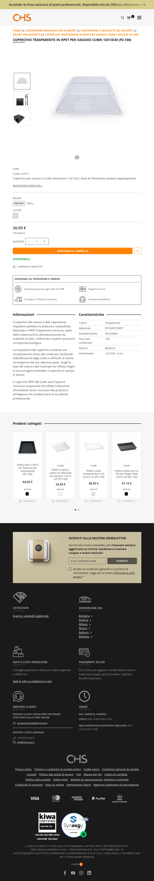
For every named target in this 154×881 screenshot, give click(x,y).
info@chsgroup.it (25, 742)
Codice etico (60, 779)
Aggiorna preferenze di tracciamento (116, 784)
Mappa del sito (93, 774)
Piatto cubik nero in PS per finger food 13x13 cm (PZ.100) (127, 474)
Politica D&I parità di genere (56, 774)
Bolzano (86, 636)
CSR (78, 774)
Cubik (16, 168)
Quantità (18, 241)
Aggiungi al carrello (72, 251)
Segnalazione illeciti (78, 784)
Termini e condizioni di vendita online (57, 769)
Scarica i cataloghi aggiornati (31, 616)
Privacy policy (23, 769)
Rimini (84, 628)
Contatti (32, 774)
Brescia (85, 620)
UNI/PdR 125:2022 (47, 839)
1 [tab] (75, 509)
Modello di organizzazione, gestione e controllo (99, 779)
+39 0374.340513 (26, 738)
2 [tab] (78, 509)
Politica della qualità (38, 779)
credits (77, 864)
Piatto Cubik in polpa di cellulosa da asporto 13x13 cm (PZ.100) (60, 474)
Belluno (85, 632)
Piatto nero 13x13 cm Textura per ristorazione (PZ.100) (27, 469)
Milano (85, 624)
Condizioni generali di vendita (120, 769)
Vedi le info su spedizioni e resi (32, 681)
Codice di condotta (115, 774)
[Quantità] (36, 241)
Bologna (86, 616)
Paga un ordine (54, 784)
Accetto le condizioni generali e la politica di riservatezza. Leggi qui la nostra (104, 573)
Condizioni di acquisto (29, 784)
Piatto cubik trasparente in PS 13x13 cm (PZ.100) (93, 474)
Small (30, 203)
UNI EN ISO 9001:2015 (47, 834)
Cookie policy (91, 769)
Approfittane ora (127, 4)
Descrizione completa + (27, 185)
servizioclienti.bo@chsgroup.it (32, 723)
